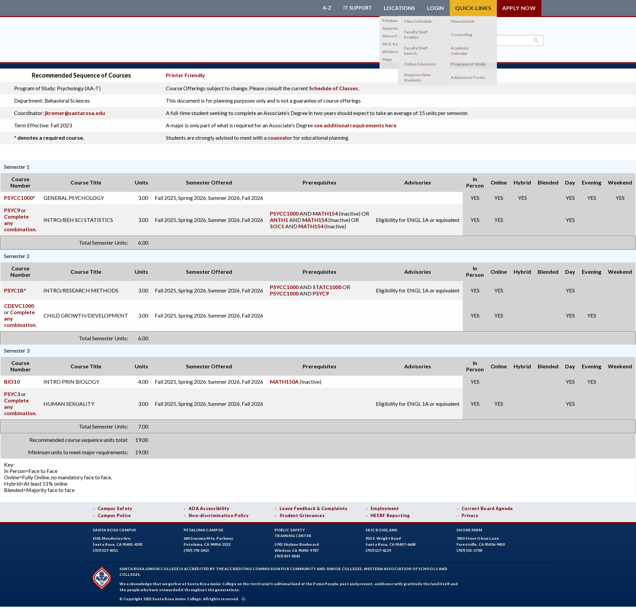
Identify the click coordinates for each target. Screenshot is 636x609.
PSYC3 (12, 389)
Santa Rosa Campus (114, 525)
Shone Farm (469, 525)
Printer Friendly (185, 71)
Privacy (469, 511)
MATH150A (284, 377)
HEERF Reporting (390, 511)
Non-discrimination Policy (218, 511)
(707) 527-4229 (378, 546)
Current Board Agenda (487, 504)
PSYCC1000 (18, 193)
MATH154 (325, 209)
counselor (280, 133)
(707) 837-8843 (287, 552)
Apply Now (519, 8)
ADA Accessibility (209, 504)
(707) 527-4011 (105, 546)
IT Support (356, 8)
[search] (507, 40)
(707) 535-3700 (469, 546)
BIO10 (12, 377)
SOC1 (277, 222)
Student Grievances (302, 511)
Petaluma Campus (203, 525)
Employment (384, 504)
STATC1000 (327, 282)
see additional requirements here (355, 121)
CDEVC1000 (19, 301)
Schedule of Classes (333, 84)
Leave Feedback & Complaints (313, 504)
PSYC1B (14, 286)
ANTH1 (279, 215)
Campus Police (114, 511)
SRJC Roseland (381, 525)
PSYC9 (12, 206)
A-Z (323, 8)
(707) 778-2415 (196, 546)
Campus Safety (115, 504)
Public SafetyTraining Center (293, 528)
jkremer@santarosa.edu (75, 108)
